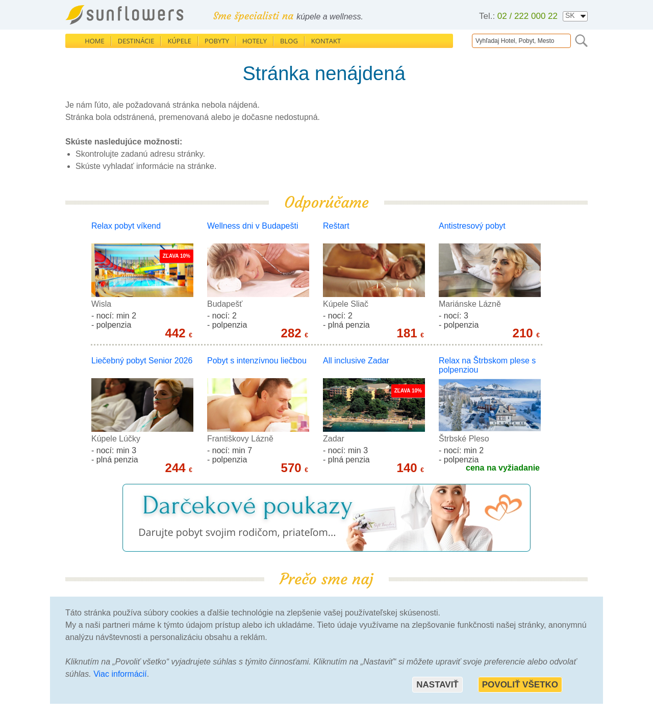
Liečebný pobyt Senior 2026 (141, 360)
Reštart (336, 225)
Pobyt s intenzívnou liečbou (257, 360)
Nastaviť (437, 685)
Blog (289, 40)
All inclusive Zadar (356, 360)
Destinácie (136, 40)
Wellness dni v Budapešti (252, 225)
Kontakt (326, 40)
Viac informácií (120, 674)
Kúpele (179, 40)
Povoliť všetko (520, 685)
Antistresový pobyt (472, 225)
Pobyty (217, 40)
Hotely (254, 40)
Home (95, 40)
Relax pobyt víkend (126, 225)
